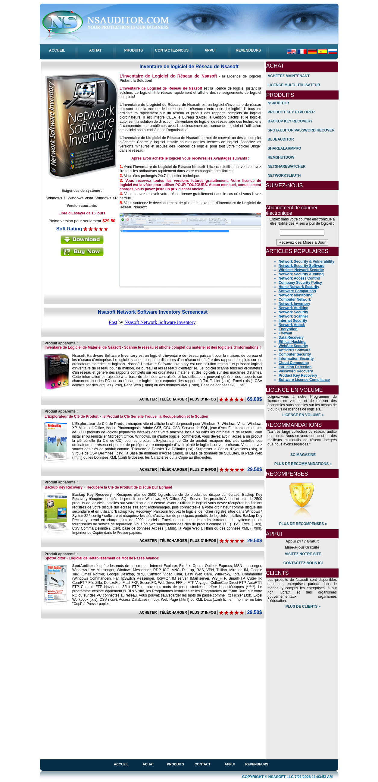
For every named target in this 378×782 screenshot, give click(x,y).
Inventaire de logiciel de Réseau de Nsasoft (189, 66)
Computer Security (295, 354)
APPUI (210, 50)
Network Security (293, 312)
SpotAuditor (55, 558)
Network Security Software (301, 266)
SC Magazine (303, 455)
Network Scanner (293, 316)
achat (148, 764)
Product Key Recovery (298, 375)
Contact (203, 764)
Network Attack (292, 325)
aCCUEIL (57, 50)
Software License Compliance (304, 380)
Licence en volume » (302, 415)
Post (113, 322)
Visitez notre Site (303, 554)
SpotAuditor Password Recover (301, 130)
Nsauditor (278, 103)
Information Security (296, 358)
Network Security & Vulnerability (306, 261)
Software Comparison (297, 291)
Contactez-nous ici (303, 563)
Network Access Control (299, 278)
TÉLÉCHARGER (173, 399)
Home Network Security (299, 287)
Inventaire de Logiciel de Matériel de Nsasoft (83, 347)
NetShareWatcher (287, 166)
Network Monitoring (296, 295)
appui (230, 764)
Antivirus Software (295, 350)
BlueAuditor (281, 139)
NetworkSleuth (284, 175)
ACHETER (148, 399)
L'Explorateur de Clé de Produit (71, 416)
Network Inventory (294, 304)
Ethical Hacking (292, 342)
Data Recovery (291, 337)
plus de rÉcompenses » (303, 524)
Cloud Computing (294, 363)
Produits (175, 764)
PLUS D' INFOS (203, 399)
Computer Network (295, 299)
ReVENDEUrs (248, 50)
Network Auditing (293, 308)
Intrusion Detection (295, 367)
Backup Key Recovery (64, 487)
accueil (121, 764)
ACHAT (95, 50)
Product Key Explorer (291, 112)
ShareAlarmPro (284, 148)
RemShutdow (281, 157)
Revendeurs (256, 764)
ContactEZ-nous (172, 50)
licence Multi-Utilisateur (294, 85)
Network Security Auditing (301, 274)
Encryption (288, 329)
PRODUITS (133, 50)
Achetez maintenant (289, 76)
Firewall (285, 333)
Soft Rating (69, 228)
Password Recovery (296, 371)
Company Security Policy (300, 282)
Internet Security (293, 320)
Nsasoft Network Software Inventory (159, 322)
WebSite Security (293, 346)
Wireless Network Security (301, 270)
